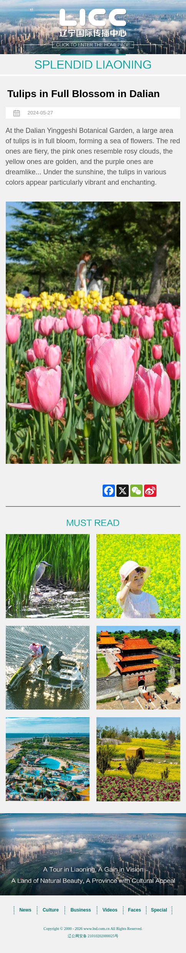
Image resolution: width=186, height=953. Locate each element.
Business (80, 910)
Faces (134, 910)
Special (159, 910)
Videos (110, 910)
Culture (51, 910)
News (25, 910)
